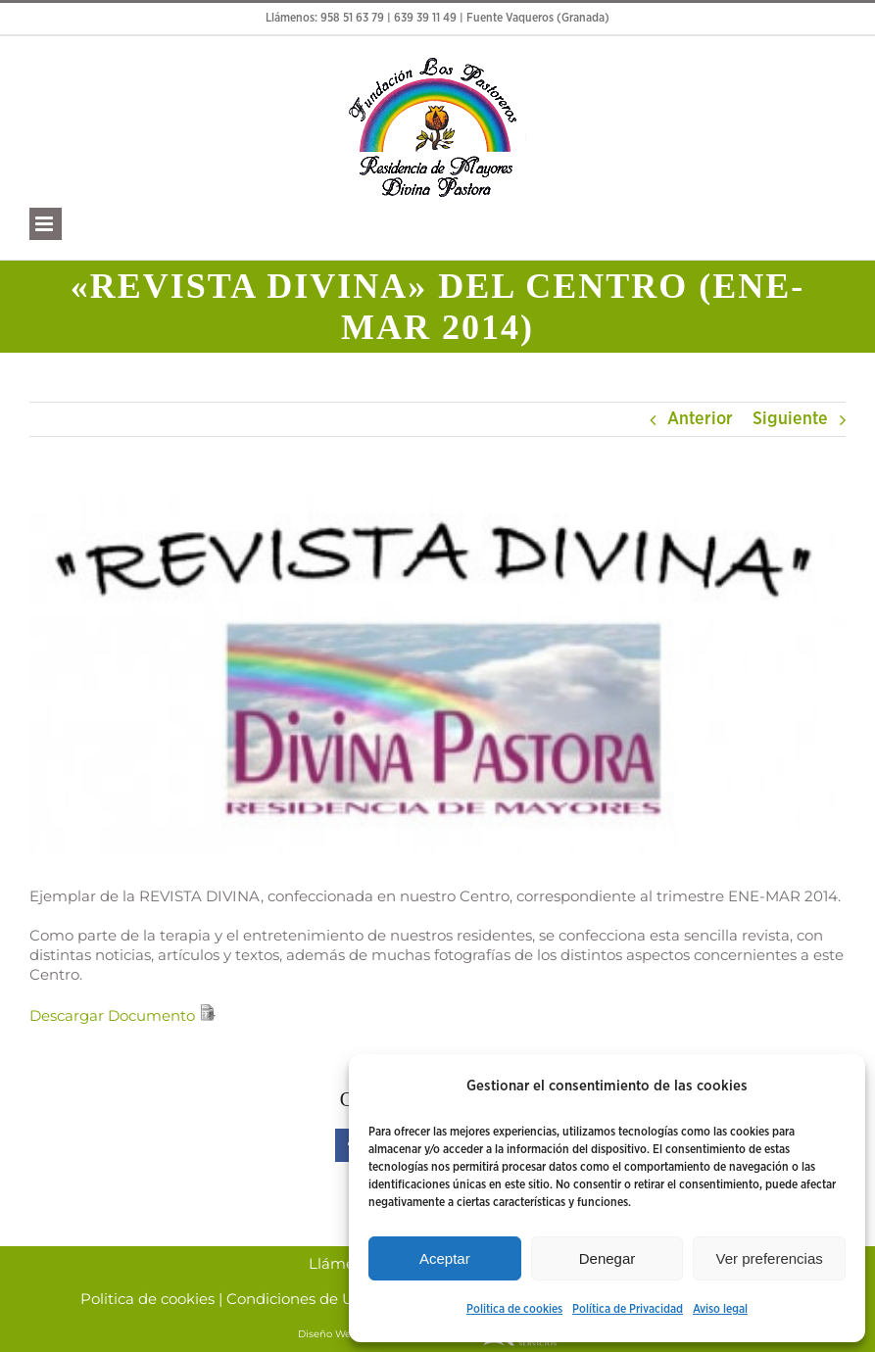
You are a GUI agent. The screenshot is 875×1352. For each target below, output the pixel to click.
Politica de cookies (514, 1309)
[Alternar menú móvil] (45, 224)
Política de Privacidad (627, 1309)
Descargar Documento (112, 1015)
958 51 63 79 (352, 18)
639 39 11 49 (425, 18)
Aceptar (444, 1258)
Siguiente (790, 419)
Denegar (607, 1258)
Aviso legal (720, 1309)
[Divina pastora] (437, 676)
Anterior (700, 419)
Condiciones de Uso (297, 1299)
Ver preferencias (769, 1258)
